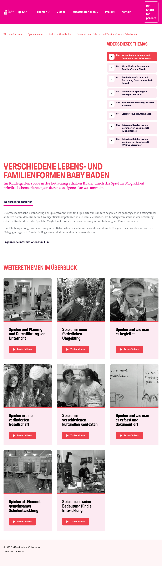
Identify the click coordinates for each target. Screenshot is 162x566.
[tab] (18, 202)
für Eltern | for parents (151, 12)
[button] (43, 12)
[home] (18, 12)
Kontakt (126, 12)
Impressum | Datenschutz (14, 551)
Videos (61, 12)
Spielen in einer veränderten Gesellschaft (50, 34)
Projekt (110, 12)
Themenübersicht (13, 34)
